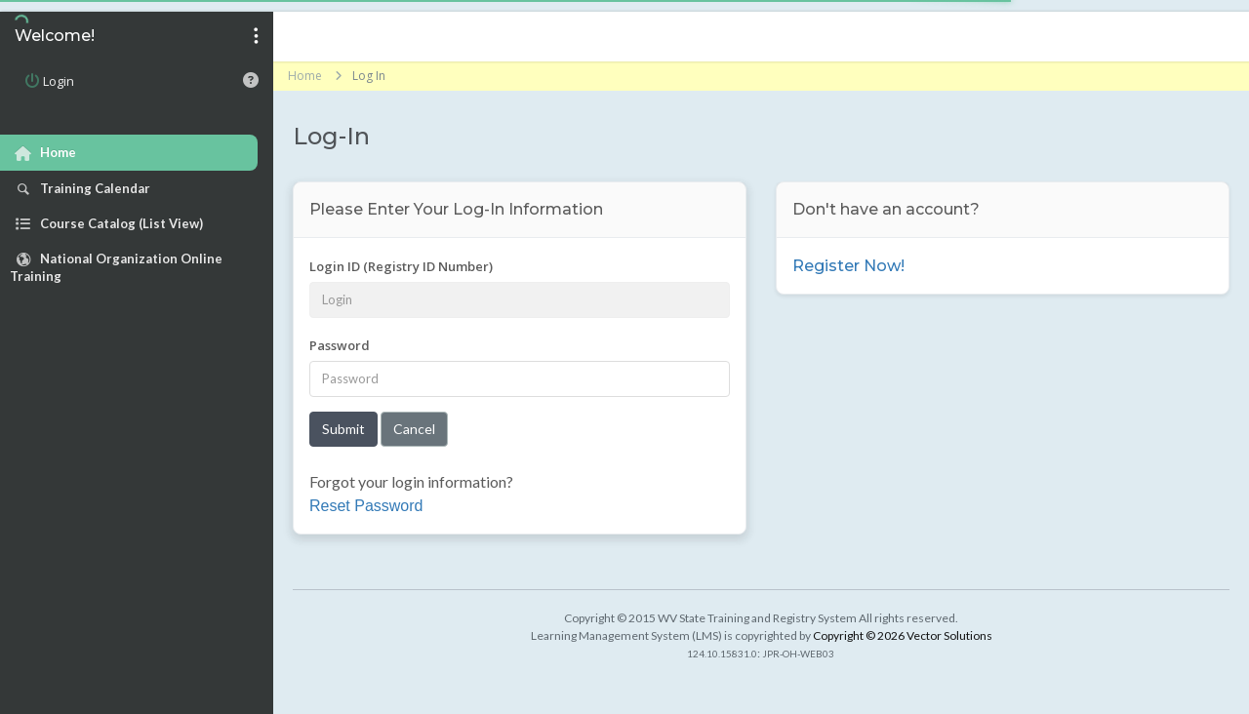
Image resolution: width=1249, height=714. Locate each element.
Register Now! (848, 266)
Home (305, 75)
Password (339, 345)
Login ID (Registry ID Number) (401, 266)
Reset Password (366, 505)
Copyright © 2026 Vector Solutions (902, 635)
